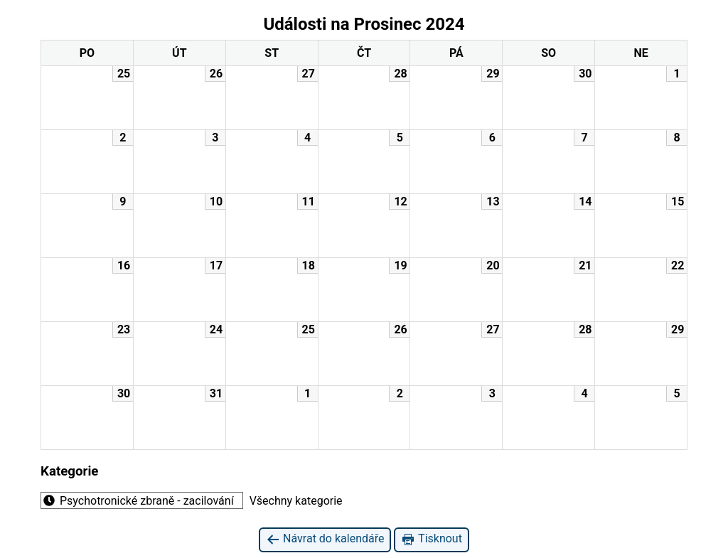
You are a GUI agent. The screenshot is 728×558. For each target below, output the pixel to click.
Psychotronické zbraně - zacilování (137, 500)
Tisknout (431, 539)
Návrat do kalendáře (325, 539)
